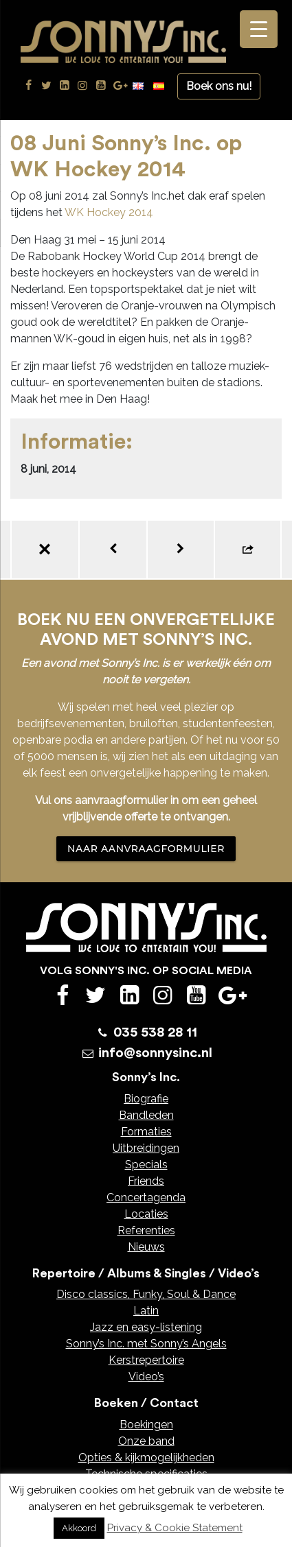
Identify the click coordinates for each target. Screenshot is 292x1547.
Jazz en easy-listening (146, 1327)
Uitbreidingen (146, 1148)
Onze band (146, 1441)
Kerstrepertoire (146, 1360)
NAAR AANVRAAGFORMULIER (146, 848)
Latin (146, 1310)
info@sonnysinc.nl (155, 1053)
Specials (146, 1164)
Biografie (146, 1098)
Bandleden (146, 1115)
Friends (146, 1181)
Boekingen (146, 1424)
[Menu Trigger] (259, 29)
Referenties (146, 1230)
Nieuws (146, 1246)
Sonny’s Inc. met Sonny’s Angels (146, 1343)
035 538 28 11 (155, 1032)
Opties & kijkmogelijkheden (146, 1457)
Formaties (146, 1131)
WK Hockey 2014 (109, 212)
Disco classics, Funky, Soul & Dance (146, 1294)
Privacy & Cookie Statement (175, 1528)
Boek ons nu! (218, 86)
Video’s (146, 1376)
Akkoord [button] (79, 1528)
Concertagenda (146, 1197)
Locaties (146, 1213)
